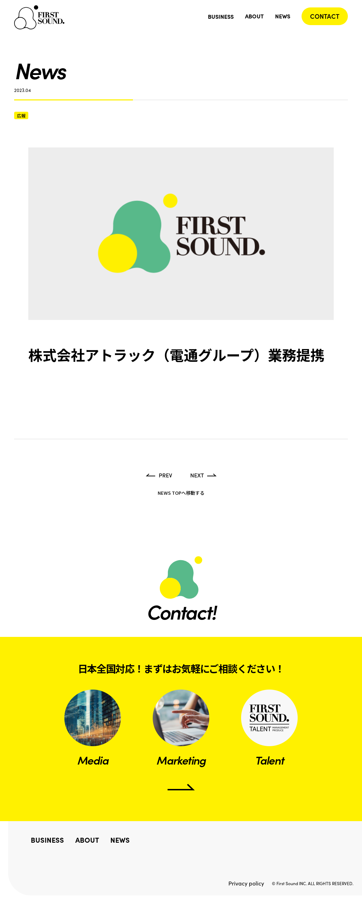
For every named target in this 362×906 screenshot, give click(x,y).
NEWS (282, 16)
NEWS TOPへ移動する (181, 492)
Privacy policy (246, 883)
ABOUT (254, 16)
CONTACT (324, 16)
